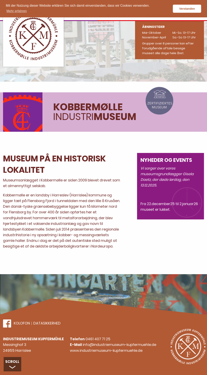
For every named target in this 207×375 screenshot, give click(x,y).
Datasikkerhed (47, 323)
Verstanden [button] (187, 8)
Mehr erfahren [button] (16, 11)
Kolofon (22, 323)
